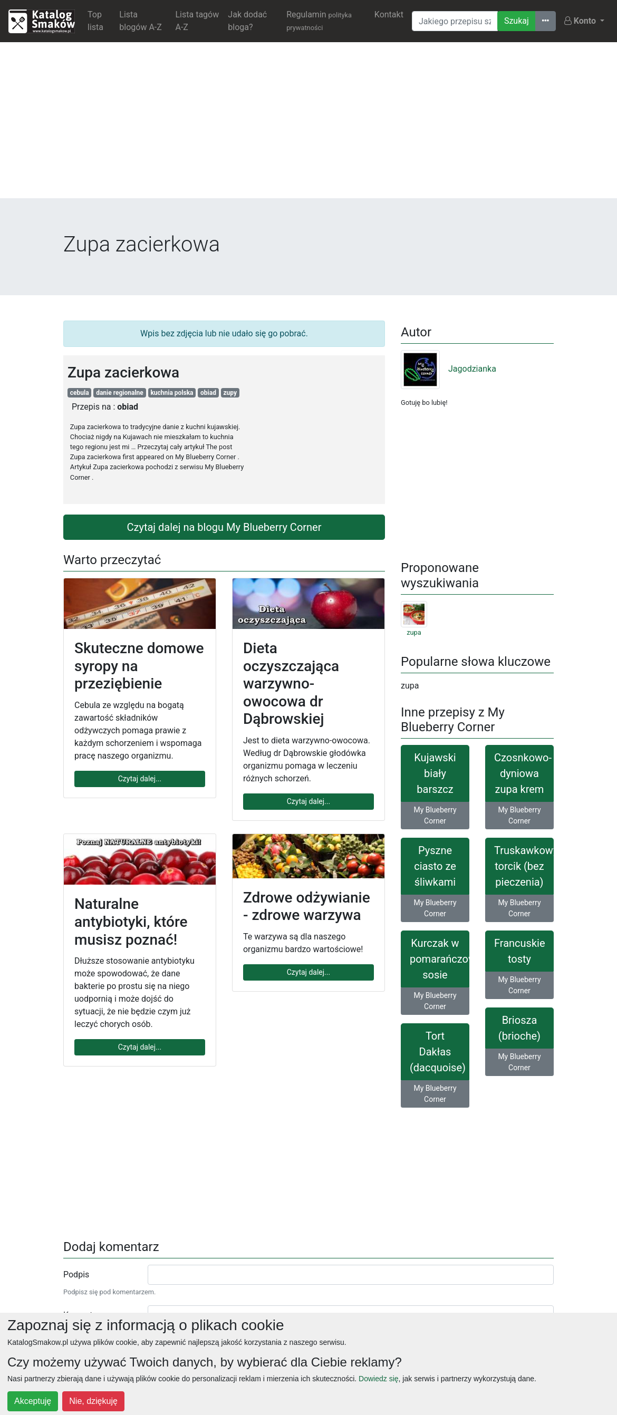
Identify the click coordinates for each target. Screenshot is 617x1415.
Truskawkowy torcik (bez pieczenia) (524, 866)
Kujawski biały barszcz (435, 773)
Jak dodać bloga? (247, 20)
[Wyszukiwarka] (455, 21)
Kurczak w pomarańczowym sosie (439, 959)
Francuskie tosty (519, 951)
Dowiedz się (378, 1378)
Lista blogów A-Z (140, 20)
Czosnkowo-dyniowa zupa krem (523, 773)
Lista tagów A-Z (197, 20)
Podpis (76, 1274)
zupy (230, 392)
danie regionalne (119, 392)
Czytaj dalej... (139, 778)
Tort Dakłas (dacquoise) (438, 1052)
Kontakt (388, 14)
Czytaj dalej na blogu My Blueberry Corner (224, 527)
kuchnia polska (171, 392)
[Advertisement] (308, 124)
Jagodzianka (448, 369)
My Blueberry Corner (434, 815)
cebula (79, 392)
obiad (208, 392)
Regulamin (319, 20)
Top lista (95, 20)
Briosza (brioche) (519, 1028)
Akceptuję (32, 1401)
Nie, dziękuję (93, 1401)
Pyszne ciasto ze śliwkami (435, 866)
